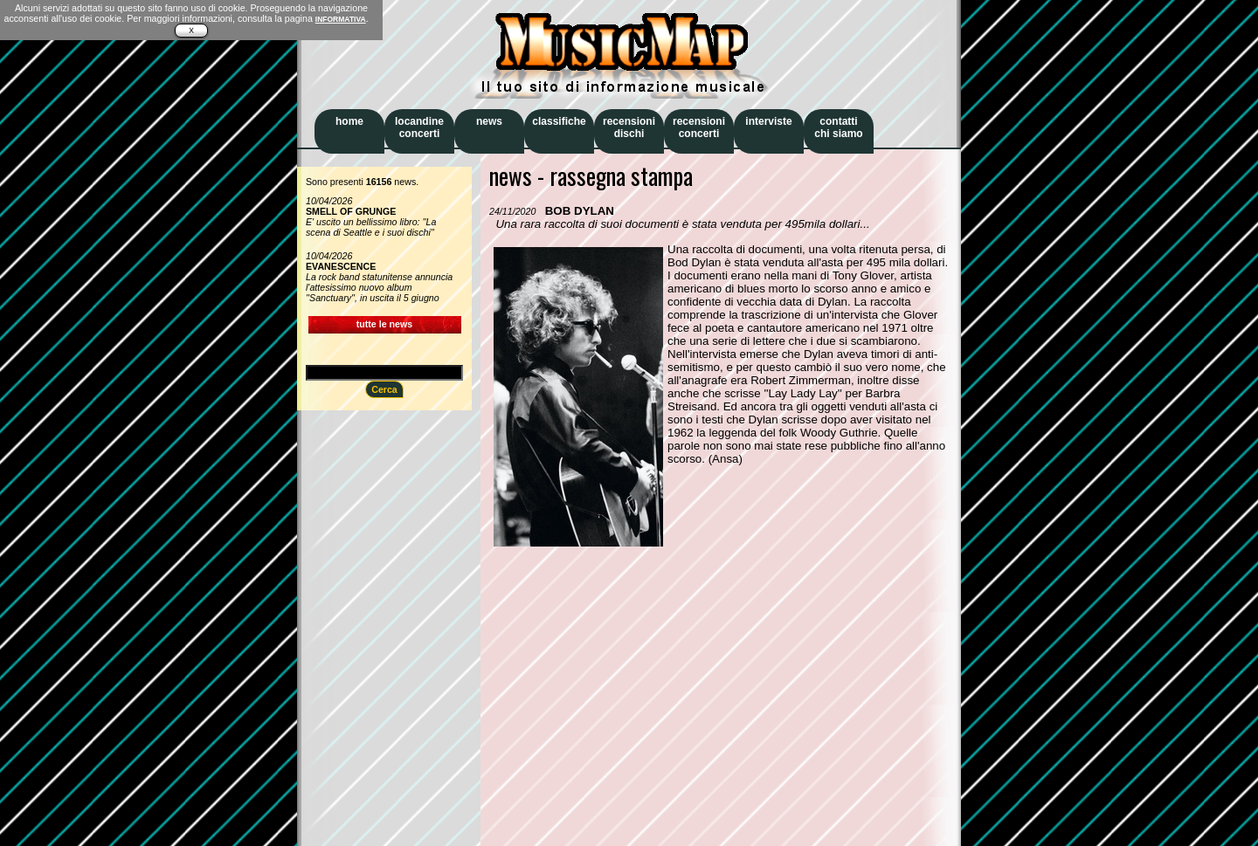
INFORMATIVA (340, 19)
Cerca (384, 389)
